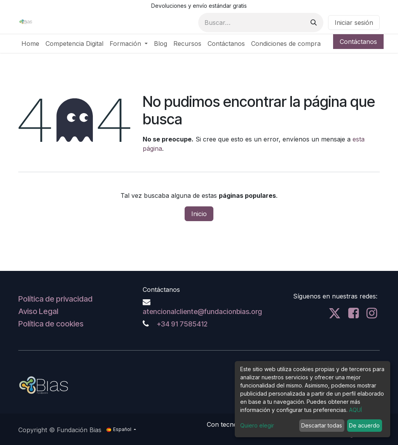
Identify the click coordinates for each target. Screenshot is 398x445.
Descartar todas (321, 425)
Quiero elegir (257, 425)
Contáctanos (358, 41)
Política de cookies (51, 323)
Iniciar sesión (354, 22)
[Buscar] (313, 22)
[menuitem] (30, 43)
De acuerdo (364, 425)
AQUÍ (355, 410)
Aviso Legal (38, 311)
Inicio (199, 214)
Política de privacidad (55, 299)
